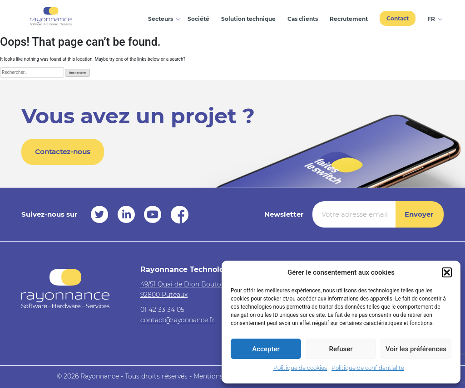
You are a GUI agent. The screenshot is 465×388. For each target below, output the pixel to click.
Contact (397, 18)
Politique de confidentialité (367, 367)
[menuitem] (432, 18)
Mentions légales (220, 376)
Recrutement (349, 18)
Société (198, 18)
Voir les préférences (416, 349)
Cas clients (302, 18)
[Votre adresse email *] (354, 214)
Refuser (340, 349)
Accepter (265, 349)
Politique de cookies (300, 367)
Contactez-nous (62, 151)
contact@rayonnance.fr (177, 320)
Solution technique (248, 18)
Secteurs (160, 18)
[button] (446, 272)
